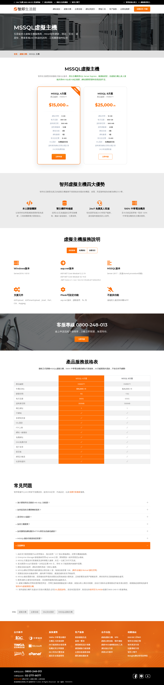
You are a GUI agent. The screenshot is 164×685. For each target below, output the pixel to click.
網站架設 (56, 9)
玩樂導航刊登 (133, 648)
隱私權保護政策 (81, 655)
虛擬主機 (67, 9)
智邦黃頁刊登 (133, 644)
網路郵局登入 (144, 2)
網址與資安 (90, 9)
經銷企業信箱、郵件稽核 (111, 641)
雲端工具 (102, 9)
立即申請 (59, 157)
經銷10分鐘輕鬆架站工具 (111, 644)
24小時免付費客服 (56, 652)
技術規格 (72, 250)
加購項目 (92, 250)
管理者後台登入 (130, 2)
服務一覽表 (80, 641)
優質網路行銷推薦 (82, 648)
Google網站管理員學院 (138, 655)
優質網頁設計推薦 (82, 644)
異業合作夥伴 (107, 652)
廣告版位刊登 (107, 648)
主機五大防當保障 (56, 641)
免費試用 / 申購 (142, 9)
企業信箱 (78, 9)
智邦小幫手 (75, 2)
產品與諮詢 (47, 2)
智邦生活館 (18, 679)
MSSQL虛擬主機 (65, 612)
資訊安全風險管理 (56, 655)
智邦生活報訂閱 (134, 641)
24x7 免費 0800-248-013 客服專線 (27, 2)
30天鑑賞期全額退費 (57, 644)
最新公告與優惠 (61, 2)
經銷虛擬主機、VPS (109, 637)
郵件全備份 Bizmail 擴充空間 (84, 570)
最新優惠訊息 (80, 637)
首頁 (16, 54)
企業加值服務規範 (82, 652)
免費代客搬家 (74, 492)
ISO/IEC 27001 (134, 637)
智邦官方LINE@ (96, 589)
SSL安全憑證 (48, 612)
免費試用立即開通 (56, 648)
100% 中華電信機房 (57, 637)
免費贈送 (82, 250)
